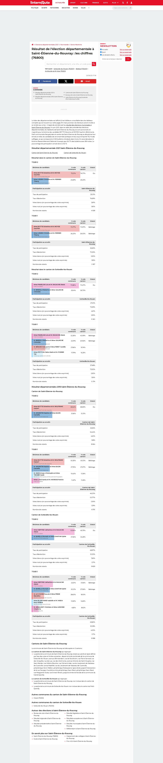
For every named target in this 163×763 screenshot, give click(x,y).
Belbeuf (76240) (81, 69)
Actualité (104, 49)
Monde (75, 8)
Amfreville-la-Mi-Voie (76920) (55, 71)
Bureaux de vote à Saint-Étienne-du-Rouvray (79, 95)
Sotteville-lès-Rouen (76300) (64, 69)
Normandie (65, 45)
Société (44, 8)
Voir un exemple (126, 49)
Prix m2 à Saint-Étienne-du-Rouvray (79, 741)
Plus (115, 3)
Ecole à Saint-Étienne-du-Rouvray (45, 739)
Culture (83, 3)
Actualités (60, 3)
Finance (95, 3)
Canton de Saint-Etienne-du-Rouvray (45, 153)
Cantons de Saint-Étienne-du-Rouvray (76, 92)
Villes (83, 8)
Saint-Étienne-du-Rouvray (73, 97)
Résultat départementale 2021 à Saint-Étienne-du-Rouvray (44, 93)
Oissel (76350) (39, 698)
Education (66, 8)
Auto (105, 3)
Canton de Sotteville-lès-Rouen (75, 153)
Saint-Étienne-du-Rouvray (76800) (46, 736)
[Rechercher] (122, 8)
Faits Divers (54, 8)
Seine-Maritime (76, 45)
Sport (73, 3)
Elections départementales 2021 (47, 45)
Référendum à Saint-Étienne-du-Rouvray (81, 729)
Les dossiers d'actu (107, 55)
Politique (34, 8)
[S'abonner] (115, 59)
